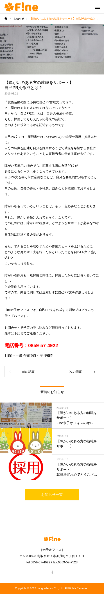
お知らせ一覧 (52, 495)
